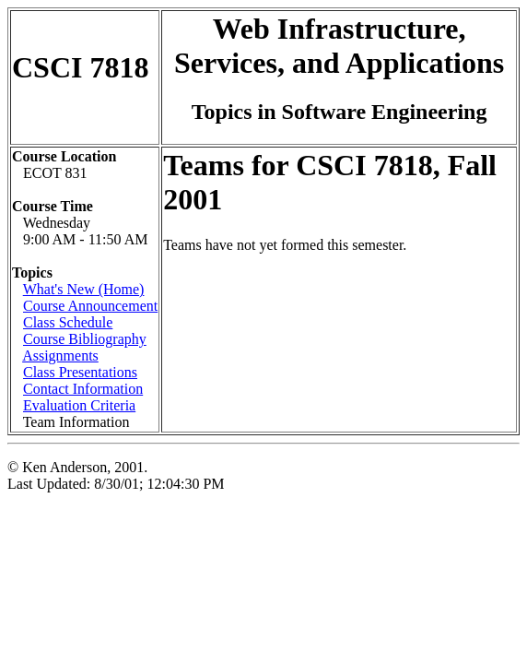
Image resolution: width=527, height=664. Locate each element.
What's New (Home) (84, 289)
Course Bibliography (84, 339)
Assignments (60, 355)
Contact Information (83, 389)
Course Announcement (90, 306)
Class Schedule (67, 322)
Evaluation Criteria (79, 405)
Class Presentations (80, 372)
